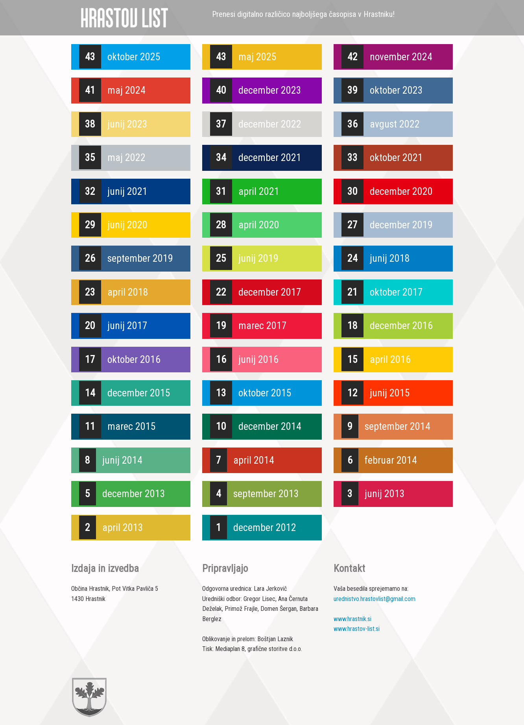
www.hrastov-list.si (357, 629)
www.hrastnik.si (352, 619)
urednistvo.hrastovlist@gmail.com (374, 599)
